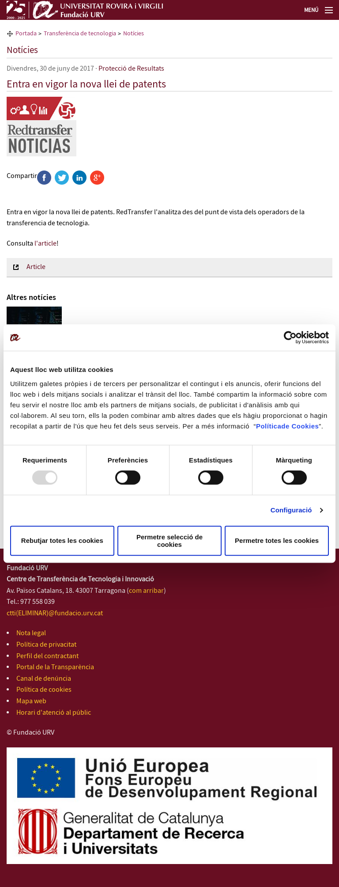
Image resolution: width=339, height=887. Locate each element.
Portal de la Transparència (55, 667)
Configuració (291, 510)
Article (35, 267)
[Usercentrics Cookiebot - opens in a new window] (290, 337)
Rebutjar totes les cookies (62, 540)
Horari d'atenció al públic (53, 712)
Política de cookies (44, 689)
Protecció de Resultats (131, 68)
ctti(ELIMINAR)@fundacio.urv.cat (55, 613)
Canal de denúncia (43, 678)
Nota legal (31, 633)
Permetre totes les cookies (277, 540)
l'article (45, 243)
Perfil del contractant (47, 656)
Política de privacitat (46, 644)
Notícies (22, 50)
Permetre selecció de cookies (169, 540)
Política (268, 426)
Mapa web (31, 701)
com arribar (146, 590)
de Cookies (300, 426)
